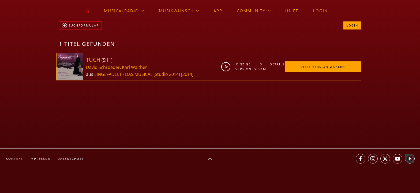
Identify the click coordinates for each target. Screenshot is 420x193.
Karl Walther (134, 67)
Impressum (40, 159)
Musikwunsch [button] (179, 10)
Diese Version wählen (323, 67)
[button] (210, 159)
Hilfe (291, 10)
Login (320, 10)
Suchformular (80, 25)
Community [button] (254, 10)
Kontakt (14, 159)
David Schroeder (103, 67)
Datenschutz (71, 159)
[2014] (187, 74)
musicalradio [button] (124, 10)
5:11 (107, 60)
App (217, 10)
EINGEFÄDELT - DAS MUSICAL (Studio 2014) (137, 74)
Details (277, 64)
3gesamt (261, 66)
